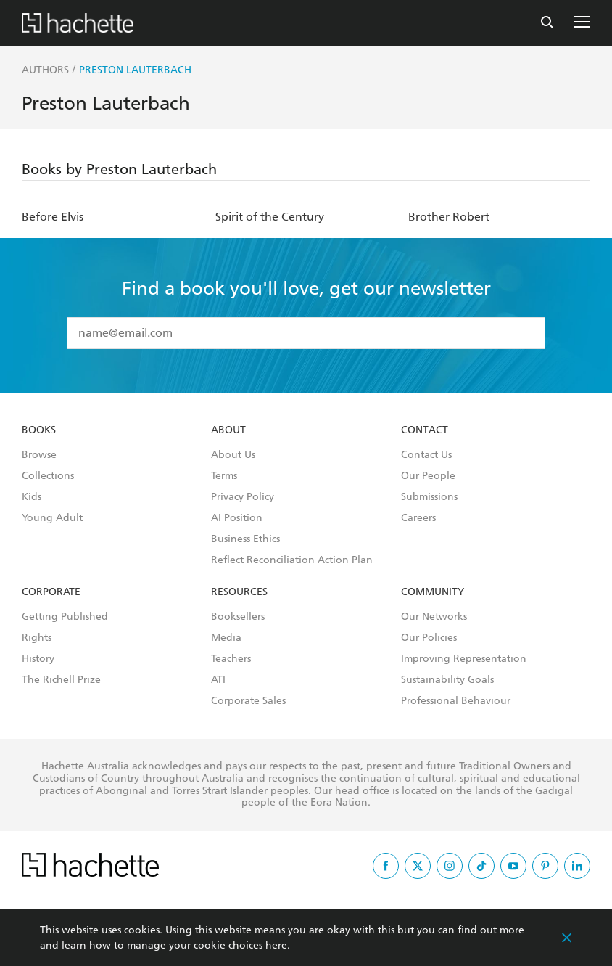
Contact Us (426, 455)
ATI (218, 680)
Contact (424, 430)
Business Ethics (245, 539)
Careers (418, 518)
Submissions (429, 497)
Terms (224, 476)
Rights (36, 638)
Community (432, 592)
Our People (428, 476)
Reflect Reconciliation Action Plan (292, 560)
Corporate (51, 592)
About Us (233, 455)
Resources (239, 592)
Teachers (231, 659)
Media (226, 638)
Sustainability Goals (447, 680)
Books (39, 430)
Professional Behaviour (455, 701)
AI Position (236, 518)
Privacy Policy (242, 497)
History (38, 659)
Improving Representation (463, 659)
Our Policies (429, 638)
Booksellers (238, 617)
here (276, 945)
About (228, 430)
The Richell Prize (61, 680)
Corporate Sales (248, 701)
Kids (31, 497)
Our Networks (434, 617)
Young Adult (52, 518)
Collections (48, 476)
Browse (39, 455)
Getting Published (65, 617)
